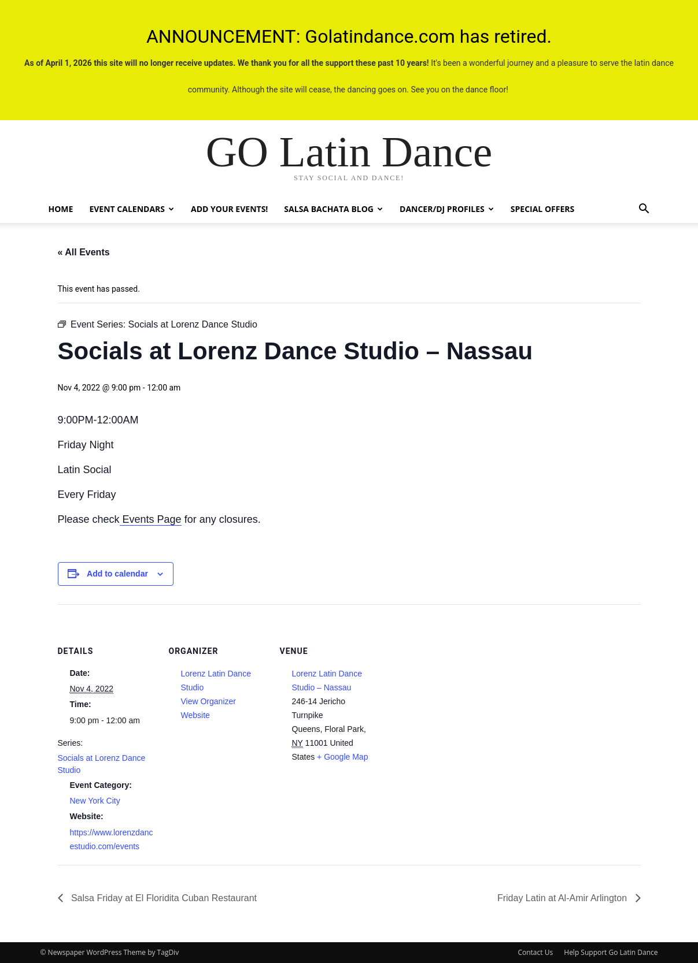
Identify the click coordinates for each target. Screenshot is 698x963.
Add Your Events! (229, 208)
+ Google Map (342, 756)
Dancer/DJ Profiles (447, 208)
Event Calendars (131, 208)
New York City (95, 800)
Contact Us (535, 952)
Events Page (151, 519)
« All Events (84, 252)
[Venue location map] (452, 684)
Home (61, 208)
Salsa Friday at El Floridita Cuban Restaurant (163, 898)
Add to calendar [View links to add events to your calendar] (117, 573)
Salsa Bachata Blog (333, 208)
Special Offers (542, 208)
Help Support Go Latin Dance (611, 952)
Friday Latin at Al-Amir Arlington (563, 898)
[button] (644, 210)
